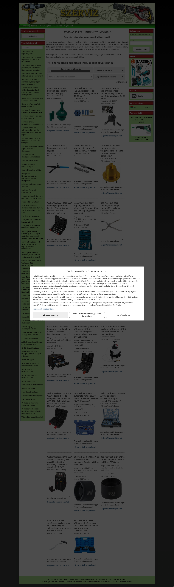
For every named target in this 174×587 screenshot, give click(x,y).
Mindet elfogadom (123, 315)
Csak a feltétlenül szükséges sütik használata (87, 314)
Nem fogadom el (50, 315)
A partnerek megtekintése (43, 309)
